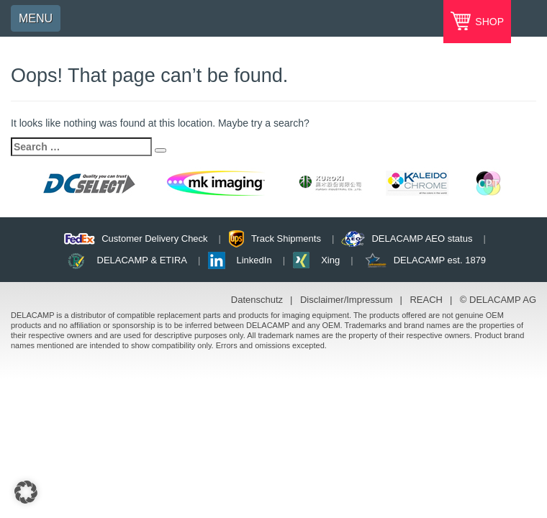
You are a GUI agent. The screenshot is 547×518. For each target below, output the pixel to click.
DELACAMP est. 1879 (440, 260)
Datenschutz (257, 299)
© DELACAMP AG (498, 299)
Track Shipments (286, 238)
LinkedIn (254, 260)
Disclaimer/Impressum (346, 299)
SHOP (488, 21)
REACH (426, 299)
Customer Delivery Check (154, 238)
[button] (26, 492)
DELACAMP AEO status (421, 238)
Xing (330, 260)
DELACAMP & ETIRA (142, 260)
